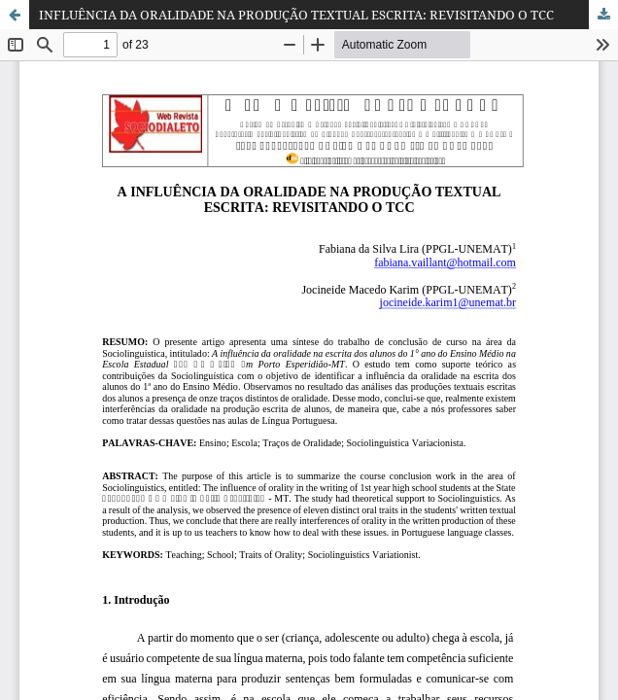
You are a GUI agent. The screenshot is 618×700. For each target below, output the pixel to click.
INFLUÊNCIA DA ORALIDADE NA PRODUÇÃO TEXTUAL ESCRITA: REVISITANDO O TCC (296, 14)
